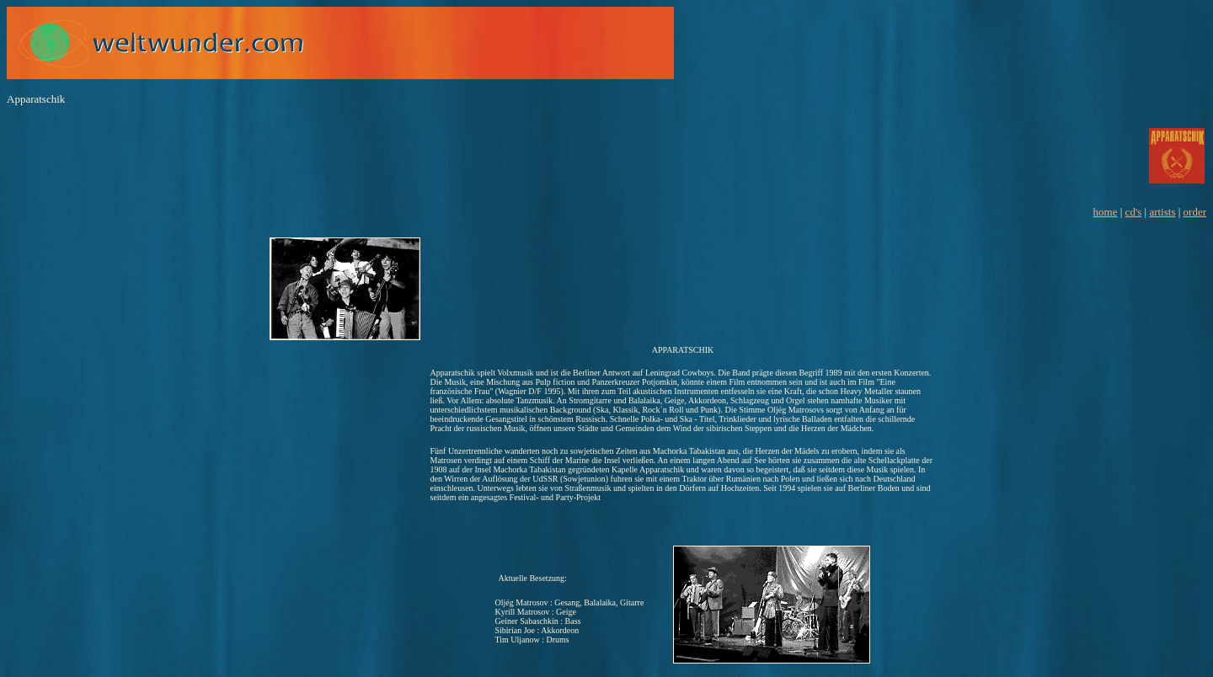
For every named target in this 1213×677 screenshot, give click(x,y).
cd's (1133, 211)
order (1195, 211)
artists (1162, 211)
